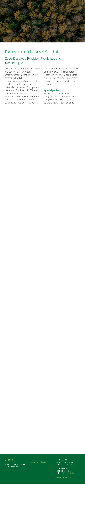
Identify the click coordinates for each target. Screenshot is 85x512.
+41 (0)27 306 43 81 (66, 483)
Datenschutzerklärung (38, 473)
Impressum (35, 470)
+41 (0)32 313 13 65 (66, 475)
